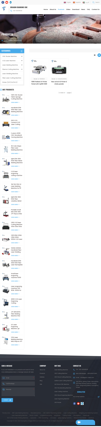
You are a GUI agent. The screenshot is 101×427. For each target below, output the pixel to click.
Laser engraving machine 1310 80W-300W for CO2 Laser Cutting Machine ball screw (16, 288)
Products (61, 9)
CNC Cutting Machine (60, 373)
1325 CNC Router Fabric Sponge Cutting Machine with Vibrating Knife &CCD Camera (16, 97)
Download (75, 9)
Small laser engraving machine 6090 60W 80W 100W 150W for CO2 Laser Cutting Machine (16, 275)
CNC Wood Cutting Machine (62, 377)
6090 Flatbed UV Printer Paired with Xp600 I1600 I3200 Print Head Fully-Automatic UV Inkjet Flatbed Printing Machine (38, 81)
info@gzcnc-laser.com (87, 377)
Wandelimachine (36, 414)
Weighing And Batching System (88, 414)
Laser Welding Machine (10, 73)
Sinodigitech (77, 416)
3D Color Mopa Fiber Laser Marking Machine (17, 148)
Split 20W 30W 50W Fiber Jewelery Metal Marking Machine (17, 199)
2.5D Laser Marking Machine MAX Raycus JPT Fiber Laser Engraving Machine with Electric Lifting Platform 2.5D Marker (17, 339)
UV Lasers (53, 419)
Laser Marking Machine (10, 65)
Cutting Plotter (67, 416)
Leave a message (84, 422)
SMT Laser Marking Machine (20, 414)
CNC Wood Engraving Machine (63, 395)
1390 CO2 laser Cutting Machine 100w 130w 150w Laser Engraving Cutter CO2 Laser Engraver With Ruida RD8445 (16, 224)
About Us (53, 9)
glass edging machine (64, 419)
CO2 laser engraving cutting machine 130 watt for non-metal (16, 173)
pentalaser (57, 416)
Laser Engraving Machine (61, 399)
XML (41, 384)
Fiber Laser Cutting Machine (11, 78)
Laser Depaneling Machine (19, 416)
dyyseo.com (73, 422)
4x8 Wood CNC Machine (61, 384)
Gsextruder (86, 416)
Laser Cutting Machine (70, 414)
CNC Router (57, 402)
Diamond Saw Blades (80, 419)
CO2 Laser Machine (8, 60)
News (83, 9)
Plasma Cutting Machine (10, 69)
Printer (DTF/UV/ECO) (15, 40)
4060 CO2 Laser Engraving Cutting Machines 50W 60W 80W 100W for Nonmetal (16, 301)
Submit (7, 400)
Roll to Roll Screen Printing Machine (17, 419)
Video (68, 9)
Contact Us (96, 9)
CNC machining (43, 419)
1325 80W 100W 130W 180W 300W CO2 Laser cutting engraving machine (16, 237)
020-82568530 (16, 11)
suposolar (33, 419)
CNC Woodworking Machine (62, 388)
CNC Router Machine (9, 56)
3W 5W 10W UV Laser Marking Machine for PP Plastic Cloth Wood (16, 186)
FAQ (88, 9)
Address (42, 377)
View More (15, 102)
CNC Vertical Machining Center (52, 414)
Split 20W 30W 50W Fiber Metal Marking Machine (17, 161)
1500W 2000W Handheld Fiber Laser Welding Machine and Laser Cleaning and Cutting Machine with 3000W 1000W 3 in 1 (16, 250)
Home (46, 9)
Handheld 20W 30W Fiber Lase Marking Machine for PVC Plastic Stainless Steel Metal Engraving (17, 110)
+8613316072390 (92, 373)
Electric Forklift (34, 416)
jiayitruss (91, 419)
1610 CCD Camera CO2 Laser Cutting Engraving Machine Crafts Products (16, 122)
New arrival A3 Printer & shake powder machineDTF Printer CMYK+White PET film (56, 81)
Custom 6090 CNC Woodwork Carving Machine (17, 135)
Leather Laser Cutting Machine (63, 381)
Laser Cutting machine (61, 391)
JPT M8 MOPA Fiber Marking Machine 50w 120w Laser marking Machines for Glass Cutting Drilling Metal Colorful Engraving (15, 314)
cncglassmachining (46, 416)
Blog (41, 381)
